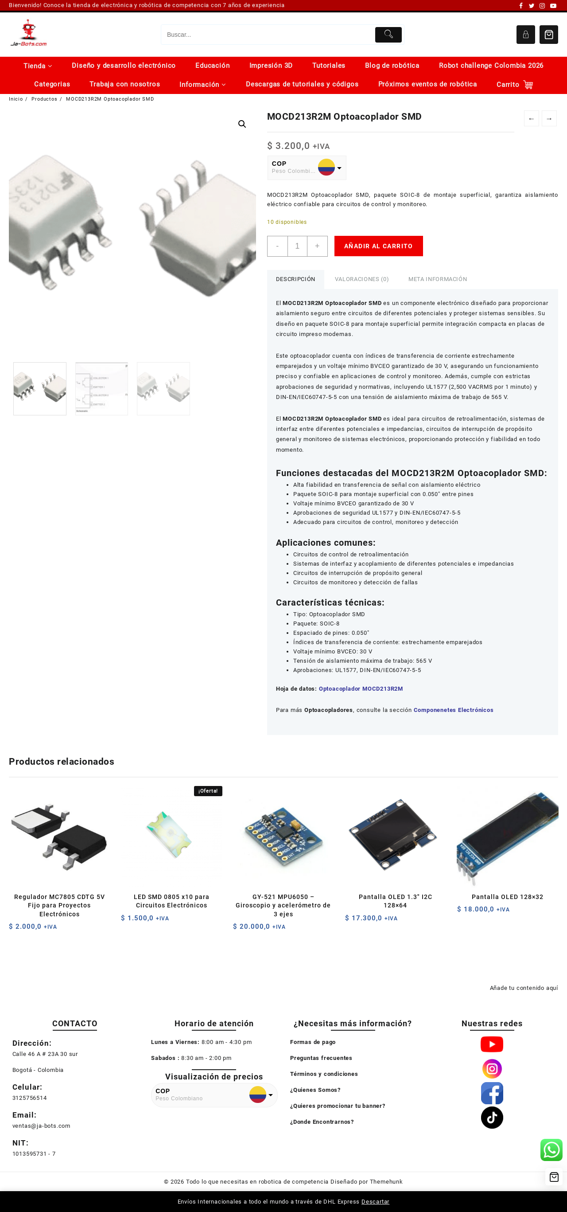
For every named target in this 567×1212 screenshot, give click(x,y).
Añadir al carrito (378, 246)
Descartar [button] (375, 1201)
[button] (242, 124)
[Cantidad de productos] (297, 246)
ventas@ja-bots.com (41, 1125)
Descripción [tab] (295, 279)
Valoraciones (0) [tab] (362, 279)
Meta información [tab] (437, 279)
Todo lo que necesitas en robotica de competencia (257, 1181)
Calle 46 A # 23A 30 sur (45, 1054)
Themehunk (386, 1181)
